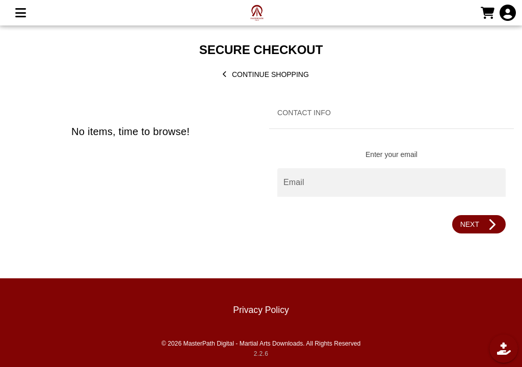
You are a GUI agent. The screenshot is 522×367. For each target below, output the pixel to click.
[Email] (391, 182)
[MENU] (20, 13)
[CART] (487, 13)
